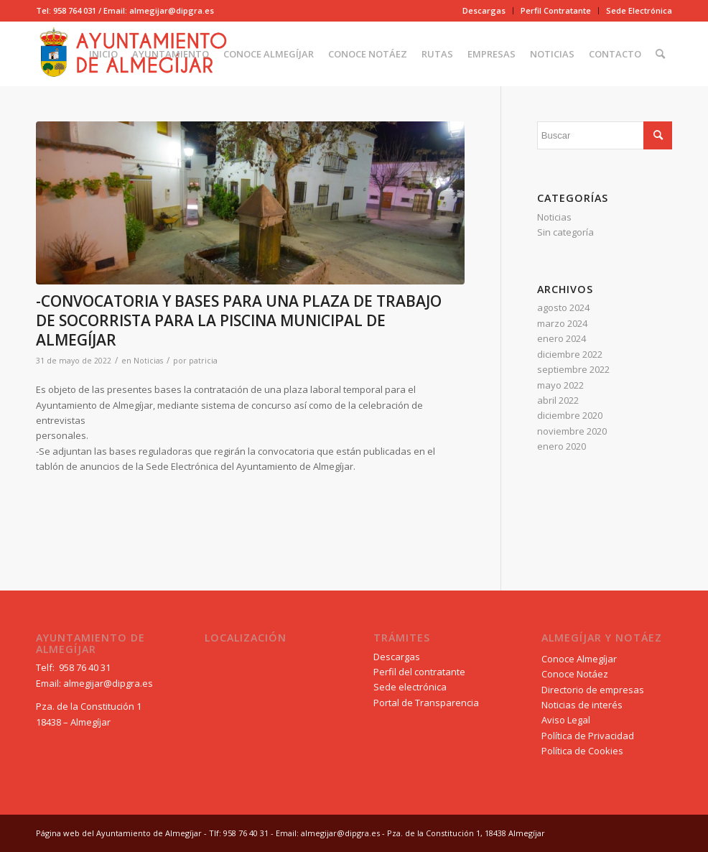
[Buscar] (660, 54)
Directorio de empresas (592, 689)
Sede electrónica (410, 686)
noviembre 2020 (572, 431)
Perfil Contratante (556, 10)
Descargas (484, 10)
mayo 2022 (560, 385)
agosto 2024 (563, 307)
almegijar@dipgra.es (108, 683)
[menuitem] (484, 10)
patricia (203, 361)
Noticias (148, 361)
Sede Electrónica (639, 10)
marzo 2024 (562, 323)
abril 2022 (558, 400)
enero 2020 (561, 446)
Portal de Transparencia (426, 702)
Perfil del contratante (419, 671)
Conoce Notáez (574, 673)
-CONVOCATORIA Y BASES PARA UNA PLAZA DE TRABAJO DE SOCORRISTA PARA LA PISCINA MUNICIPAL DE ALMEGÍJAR (239, 321)
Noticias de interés (582, 704)
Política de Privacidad (587, 735)
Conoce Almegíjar (579, 658)
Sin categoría (565, 232)
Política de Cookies (582, 750)
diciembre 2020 (569, 415)
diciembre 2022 (569, 354)
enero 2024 (561, 338)
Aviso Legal (565, 719)
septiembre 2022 (573, 369)
